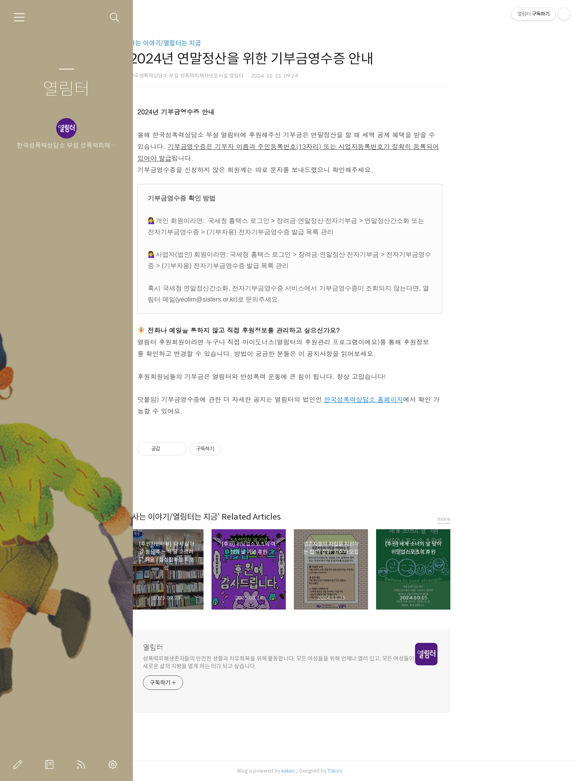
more (509, 519)
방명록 (51, 765)
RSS (82, 765)
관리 (114, 765)
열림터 (66, 89)
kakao (354, 771)
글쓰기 (19, 765)
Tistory (400, 771)
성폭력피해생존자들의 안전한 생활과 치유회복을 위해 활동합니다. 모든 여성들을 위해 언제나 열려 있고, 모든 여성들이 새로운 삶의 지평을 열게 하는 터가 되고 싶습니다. (344, 662)
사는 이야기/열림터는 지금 (231, 43)
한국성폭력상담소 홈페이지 (428, 399)
